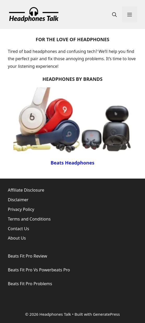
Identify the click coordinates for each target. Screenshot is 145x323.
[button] (114, 14)
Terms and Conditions (29, 219)
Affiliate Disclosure (26, 190)
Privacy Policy (21, 209)
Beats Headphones (73, 163)
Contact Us (18, 228)
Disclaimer (18, 200)
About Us (17, 238)
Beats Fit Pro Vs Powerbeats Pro (39, 270)
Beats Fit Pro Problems (30, 284)
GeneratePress (106, 314)
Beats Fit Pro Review (27, 256)
